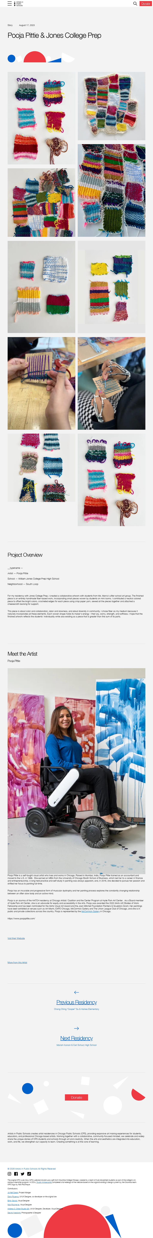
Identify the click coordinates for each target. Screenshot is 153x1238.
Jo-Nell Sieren (13, 1192)
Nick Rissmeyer (13, 1205)
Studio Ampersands (44, 1182)
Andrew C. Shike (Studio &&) (18, 1209)
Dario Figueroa (13, 1196)
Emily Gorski (12, 1201)
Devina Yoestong (14, 1213)
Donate (145, 3)
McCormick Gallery (90, 911)
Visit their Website (16, 938)
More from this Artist (17, 962)
